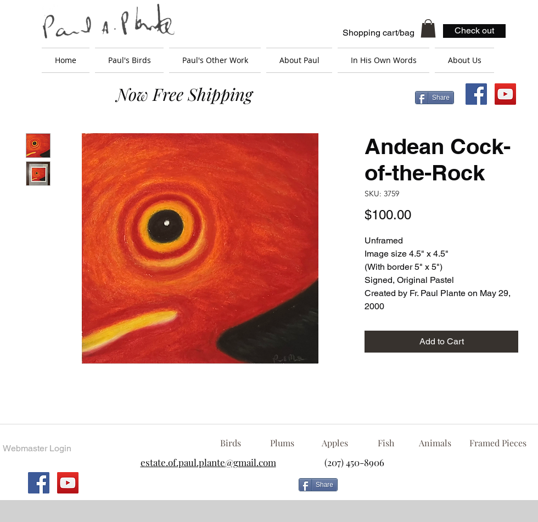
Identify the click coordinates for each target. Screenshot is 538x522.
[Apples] (334, 443)
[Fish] (386, 443)
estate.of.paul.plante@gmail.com (208, 462)
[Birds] (230, 443)
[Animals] (435, 443)
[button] (428, 28)
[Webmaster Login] (36, 448)
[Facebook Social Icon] (476, 94)
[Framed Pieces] (498, 443)
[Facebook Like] (431, 489)
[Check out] (474, 31)
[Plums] (282, 443)
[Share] (434, 97)
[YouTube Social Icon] (505, 94)
